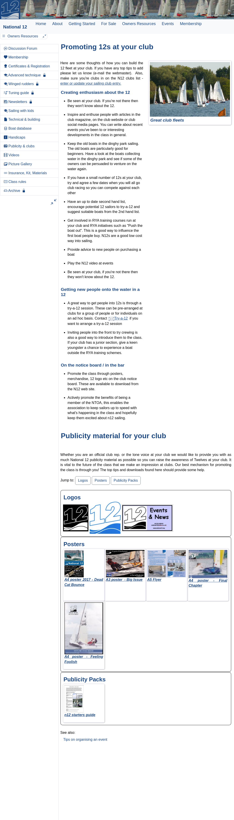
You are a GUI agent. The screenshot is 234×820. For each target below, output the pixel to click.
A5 (154, 580)
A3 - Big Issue (124, 580)
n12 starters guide (79, 715)
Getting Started (82, 23)
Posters (101, 480)
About (57, 23)
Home (41, 23)
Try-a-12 (118, 318)
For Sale (108, 23)
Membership (191, 23)
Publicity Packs (126, 480)
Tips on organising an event (85, 739)
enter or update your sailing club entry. (90, 83)
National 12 (15, 26)
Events (168, 23)
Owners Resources (139, 23)
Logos (83, 480)
